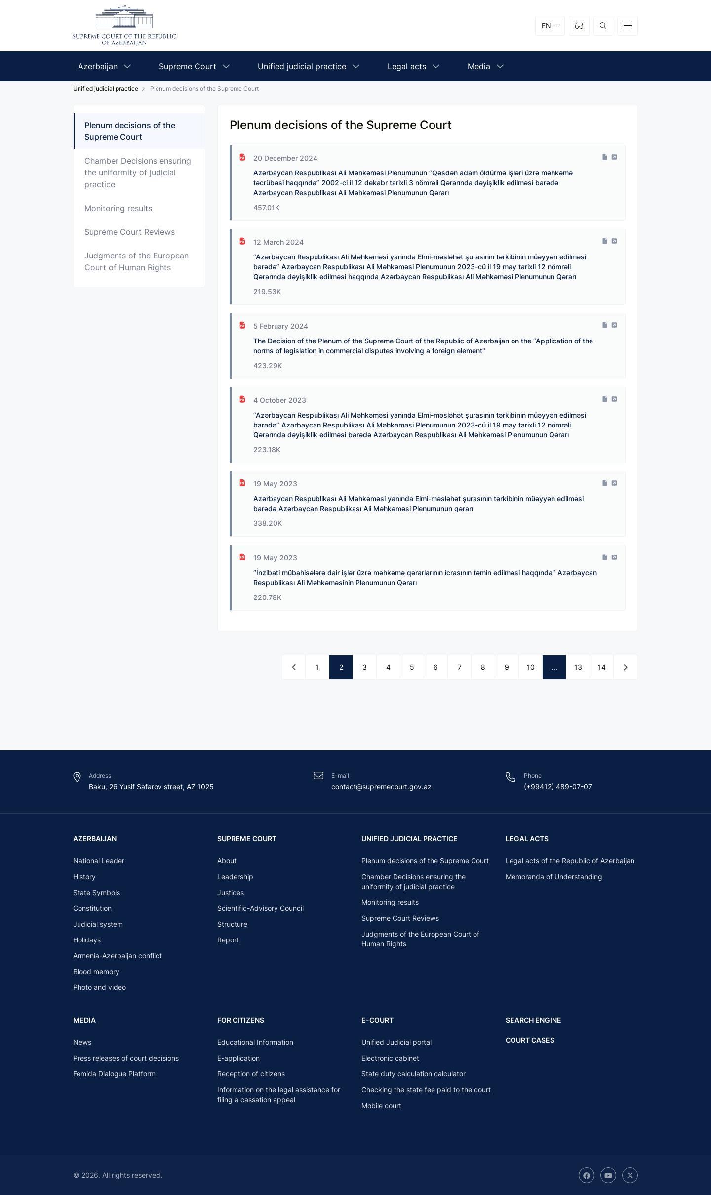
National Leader (98, 860)
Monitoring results (118, 208)
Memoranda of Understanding (554, 876)
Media (84, 1019)
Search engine (533, 1019)
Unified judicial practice (105, 88)
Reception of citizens (251, 1073)
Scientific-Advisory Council (260, 907)
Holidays (87, 939)
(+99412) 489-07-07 (558, 785)
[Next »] (625, 668)
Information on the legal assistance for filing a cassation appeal (278, 1094)
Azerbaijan (95, 837)
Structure (232, 923)
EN (546, 25)
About (227, 860)
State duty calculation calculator (413, 1073)
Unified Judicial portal (396, 1042)
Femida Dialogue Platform (114, 1073)
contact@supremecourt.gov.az (381, 785)
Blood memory (96, 971)
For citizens (240, 1019)
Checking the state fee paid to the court (426, 1089)
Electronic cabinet (390, 1058)
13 (578, 667)
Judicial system (98, 923)
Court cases (530, 1039)
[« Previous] (294, 668)
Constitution (92, 907)
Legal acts (527, 837)
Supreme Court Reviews (129, 232)
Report (228, 939)
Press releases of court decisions (126, 1058)
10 (531, 667)
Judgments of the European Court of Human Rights (136, 261)
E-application (238, 1058)
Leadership (235, 876)
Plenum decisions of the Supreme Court (129, 131)
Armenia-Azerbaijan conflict (117, 955)
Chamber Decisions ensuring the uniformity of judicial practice (137, 172)
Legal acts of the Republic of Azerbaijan (570, 860)
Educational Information (255, 1042)
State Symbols (96, 892)
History (84, 876)
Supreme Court (246, 837)
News (82, 1042)
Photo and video (99, 986)
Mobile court (381, 1105)
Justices (230, 892)
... (554, 667)
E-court (377, 1019)
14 (602, 667)
